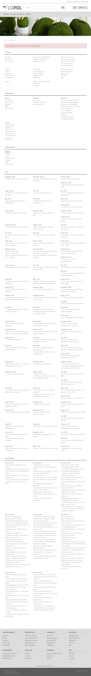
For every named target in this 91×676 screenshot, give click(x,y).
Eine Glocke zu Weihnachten (42, 364)
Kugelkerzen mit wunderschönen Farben (71, 449)
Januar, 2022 (65, 241)
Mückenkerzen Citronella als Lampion (17, 267)
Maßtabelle (36, 77)
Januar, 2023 (9, 211)
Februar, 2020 (9, 321)
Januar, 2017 (9, 432)
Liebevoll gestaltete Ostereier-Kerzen (17, 227)
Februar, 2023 (65, 205)
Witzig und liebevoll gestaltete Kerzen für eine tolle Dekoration (45, 252)
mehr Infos (72, 659)
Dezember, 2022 (38, 211)
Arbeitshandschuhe (67, 108)
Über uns (8, 69)
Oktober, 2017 (9, 410)
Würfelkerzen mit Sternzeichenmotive (73, 434)
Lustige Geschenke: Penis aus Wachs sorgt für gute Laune (16, 310)
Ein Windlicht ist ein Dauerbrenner (72, 207)
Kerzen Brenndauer (39, 71)
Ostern (7, 162)
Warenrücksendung (67, 65)
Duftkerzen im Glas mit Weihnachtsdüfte (68, 260)
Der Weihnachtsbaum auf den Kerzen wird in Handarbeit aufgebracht (17, 298)
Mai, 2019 (8, 345)
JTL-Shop (84, 671)
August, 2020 (65, 295)
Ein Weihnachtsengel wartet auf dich (73, 297)
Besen (7, 106)
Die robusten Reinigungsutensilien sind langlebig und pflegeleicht (72, 367)
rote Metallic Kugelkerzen (14, 339)
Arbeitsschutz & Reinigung (69, 104)
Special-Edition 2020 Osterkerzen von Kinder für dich (45, 298)
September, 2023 (66, 183)
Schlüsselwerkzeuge (67, 119)
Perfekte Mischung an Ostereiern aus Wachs (17, 435)
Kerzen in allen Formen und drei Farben (46, 448)
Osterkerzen (9, 137)
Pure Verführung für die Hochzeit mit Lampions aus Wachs (17, 405)
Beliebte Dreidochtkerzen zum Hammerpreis (42, 202)
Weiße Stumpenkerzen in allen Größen (73, 412)
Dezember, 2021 (10, 249)
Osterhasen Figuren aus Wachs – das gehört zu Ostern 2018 (73, 391)
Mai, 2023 (8, 199)
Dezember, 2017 (38, 402)
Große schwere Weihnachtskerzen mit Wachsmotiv (17, 282)
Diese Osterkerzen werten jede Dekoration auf (15, 202)
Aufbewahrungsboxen (39, 102)
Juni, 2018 (64, 380)
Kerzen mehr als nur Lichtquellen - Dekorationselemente (72, 383)
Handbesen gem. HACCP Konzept (44, 309)
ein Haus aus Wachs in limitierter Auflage (43, 244)
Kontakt (7, 71)
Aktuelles (36, 86)
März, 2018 (64, 388)
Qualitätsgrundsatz (67, 69)
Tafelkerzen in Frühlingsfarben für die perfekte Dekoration (73, 274)
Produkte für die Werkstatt (41, 57)
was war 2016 (9, 463)
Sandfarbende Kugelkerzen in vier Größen (44, 435)
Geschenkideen (9, 158)
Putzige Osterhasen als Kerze (15, 374)
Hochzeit (7, 160)
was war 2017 (37, 463)
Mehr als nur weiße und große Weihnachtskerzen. (70, 310)
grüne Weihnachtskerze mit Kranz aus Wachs (73, 375)
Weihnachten (9, 164)
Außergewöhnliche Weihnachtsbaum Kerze (72, 186)
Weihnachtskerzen (11, 135)
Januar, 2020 (37, 321)
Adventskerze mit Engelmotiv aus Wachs (71, 332)
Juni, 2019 (64, 337)
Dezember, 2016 (38, 432)
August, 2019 (9, 337)
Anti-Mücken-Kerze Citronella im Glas (45, 426)
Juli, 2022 (64, 225)
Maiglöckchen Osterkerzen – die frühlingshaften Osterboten (43, 395)
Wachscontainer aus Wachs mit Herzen (18, 412)
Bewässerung (9, 102)
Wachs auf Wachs (38, 73)
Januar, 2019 (9, 362)
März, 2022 (8, 241)
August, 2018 (37, 372)
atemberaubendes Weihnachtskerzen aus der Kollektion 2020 (45, 324)
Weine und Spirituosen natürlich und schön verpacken (17, 256)
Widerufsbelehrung (67, 71)
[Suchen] (43, 7)
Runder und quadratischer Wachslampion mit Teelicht (69, 324)
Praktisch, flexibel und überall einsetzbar (14, 439)
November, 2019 (10, 329)
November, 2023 (38, 177)
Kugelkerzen (9, 127)
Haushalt (12, 14)
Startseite (69, 1)
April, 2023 (36, 199)
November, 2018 (66, 362)
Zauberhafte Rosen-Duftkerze (71, 179)
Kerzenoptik (36, 83)
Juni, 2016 (64, 432)
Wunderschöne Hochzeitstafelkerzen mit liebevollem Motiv (44, 312)
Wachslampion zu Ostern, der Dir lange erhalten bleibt (45, 268)
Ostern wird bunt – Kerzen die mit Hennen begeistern (16, 244)
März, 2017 (36, 424)
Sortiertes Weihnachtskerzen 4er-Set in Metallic (45, 180)
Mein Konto (76, 1)
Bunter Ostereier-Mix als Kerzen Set (73, 213)
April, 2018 (36, 388)
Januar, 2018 (9, 402)
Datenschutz (65, 73)
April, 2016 (8, 446)
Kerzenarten (37, 69)
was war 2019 (9, 514)
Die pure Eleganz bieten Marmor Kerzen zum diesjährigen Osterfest (71, 349)
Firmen (7, 156)
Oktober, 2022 (65, 217)
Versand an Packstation (68, 61)
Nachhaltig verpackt (67, 63)
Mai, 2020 (36, 307)
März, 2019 (64, 345)
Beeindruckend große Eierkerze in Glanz (44, 214)
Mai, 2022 (36, 233)
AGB (62, 77)
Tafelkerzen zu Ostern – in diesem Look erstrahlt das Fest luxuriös (17, 365)
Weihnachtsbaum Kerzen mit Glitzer (73, 303)
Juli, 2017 (64, 416)
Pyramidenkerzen (10, 131)
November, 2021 (38, 249)
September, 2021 (66, 257)
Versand (53, 666)
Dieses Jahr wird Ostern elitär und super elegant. (72, 282)
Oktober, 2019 (37, 329)
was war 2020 (37, 514)
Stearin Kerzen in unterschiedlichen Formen (72, 441)
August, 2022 (37, 225)
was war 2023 (37, 572)
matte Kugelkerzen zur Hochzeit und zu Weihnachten (16, 349)
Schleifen (64, 115)
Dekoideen (8, 154)
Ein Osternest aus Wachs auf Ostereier (74, 267)
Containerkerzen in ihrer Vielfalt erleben (71, 220)
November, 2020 (66, 287)
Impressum (8, 73)
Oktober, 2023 (65, 177)
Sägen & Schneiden (67, 112)
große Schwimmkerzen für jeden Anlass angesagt (43, 228)
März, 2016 (36, 446)
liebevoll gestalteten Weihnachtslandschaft (12, 252)
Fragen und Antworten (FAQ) (42, 81)
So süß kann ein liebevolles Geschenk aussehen (17, 194)
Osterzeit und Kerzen (40, 374)
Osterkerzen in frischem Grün (43, 193)
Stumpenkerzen (10, 125)
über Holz (71, 656)
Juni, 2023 (64, 191)
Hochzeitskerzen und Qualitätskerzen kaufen (73, 405)
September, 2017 (38, 410)
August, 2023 (9, 191)
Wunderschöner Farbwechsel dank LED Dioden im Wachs (45, 332)
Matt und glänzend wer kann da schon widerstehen (73, 194)
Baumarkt (20, 14)
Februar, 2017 (65, 424)
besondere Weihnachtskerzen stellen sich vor (72, 419)
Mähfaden (8, 104)
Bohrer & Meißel (66, 110)
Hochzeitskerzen (10, 133)
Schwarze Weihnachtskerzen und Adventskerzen (43, 353)
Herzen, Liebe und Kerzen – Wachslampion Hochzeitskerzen (70, 427)
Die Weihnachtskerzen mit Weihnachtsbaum (41, 413)
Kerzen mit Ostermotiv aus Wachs (16, 213)
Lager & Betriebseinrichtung (69, 100)
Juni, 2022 (8, 233)
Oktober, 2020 (9, 295)
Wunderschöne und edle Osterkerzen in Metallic (72, 236)
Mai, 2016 (64, 438)
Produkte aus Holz (38, 61)
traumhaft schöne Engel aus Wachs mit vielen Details (73, 244)
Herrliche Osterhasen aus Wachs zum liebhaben (45, 256)
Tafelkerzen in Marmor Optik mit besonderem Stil (43, 349)
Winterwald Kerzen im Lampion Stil (72, 398)
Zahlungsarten (9, 77)
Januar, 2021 (9, 287)
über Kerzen (72, 653)
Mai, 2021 (64, 271)
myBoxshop (28, 658)
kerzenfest (28, 656)
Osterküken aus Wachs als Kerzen (72, 201)
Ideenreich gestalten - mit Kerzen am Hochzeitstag (17, 449)
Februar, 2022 (37, 241)
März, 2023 (64, 199)
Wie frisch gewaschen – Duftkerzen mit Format (72, 228)
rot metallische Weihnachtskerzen (44, 289)
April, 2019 (36, 345)
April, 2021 (8, 279)
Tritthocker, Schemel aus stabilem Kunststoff (44, 391)
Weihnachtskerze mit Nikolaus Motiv (73, 317)
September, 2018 (10, 372)
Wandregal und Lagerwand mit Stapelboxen (15, 427)
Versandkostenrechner (68, 59)
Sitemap (63, 75)
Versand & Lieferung (67, 57)
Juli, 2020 (64, 301)
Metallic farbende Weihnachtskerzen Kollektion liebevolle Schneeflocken (44, 282)
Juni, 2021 (64, 265)
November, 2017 (66, 402)
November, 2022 (66, 211)
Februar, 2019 (65, 354)
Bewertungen (9, 75)
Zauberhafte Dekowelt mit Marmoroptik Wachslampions (70, 340)
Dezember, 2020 (38, 287)
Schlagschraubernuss (67, 117)
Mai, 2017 (8, 424)
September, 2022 (10, 225)
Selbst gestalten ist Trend (41, 404)
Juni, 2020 (8, 307)
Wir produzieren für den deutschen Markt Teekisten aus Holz (44, 377)
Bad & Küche (37, 100)
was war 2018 (65, 463)
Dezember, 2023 (10, 177)
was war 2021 (65, 514)
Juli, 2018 (64, 372)
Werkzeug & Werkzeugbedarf (70, 102)
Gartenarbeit (9, 100)
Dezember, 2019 (66, 321)
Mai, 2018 (8, 388)
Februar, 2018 (65, 396)
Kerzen (27, 14)
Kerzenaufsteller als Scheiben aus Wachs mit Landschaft (71, 252)
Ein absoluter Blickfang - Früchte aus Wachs (17, 236)
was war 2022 (9, 572)
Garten (5, 14)
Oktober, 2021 (65, 249)
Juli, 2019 (36, 337)
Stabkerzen (8, 129)
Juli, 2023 (36, 191)
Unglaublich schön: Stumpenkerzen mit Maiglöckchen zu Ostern (17, 391)
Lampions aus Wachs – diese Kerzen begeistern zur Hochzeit (44, 340)
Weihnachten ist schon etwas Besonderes (14, 324)
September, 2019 (66, 329)
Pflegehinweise (37, 75)
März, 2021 (36, 279)
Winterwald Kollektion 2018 (70, 364)
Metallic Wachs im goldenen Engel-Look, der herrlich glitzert (72, 290)
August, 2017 (65, 410)
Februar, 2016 (65, 446)
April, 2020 (64, 307)
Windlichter (8, 139)
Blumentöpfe (9, 108)
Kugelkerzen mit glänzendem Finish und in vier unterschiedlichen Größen (16, 332)
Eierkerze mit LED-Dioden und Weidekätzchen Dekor (70, 357)
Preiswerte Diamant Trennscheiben (16, 179)
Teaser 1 (7, 81)
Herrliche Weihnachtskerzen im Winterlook (15, 290)
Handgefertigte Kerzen (40, 59)
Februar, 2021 (65, 279)
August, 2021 (9, 265)
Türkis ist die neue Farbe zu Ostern (44, 235)
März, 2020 (64, 315)
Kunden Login (84, 1)
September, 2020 (38, 295)
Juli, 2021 (36, 265)
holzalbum (27, 653)
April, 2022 (64, 233)
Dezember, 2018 (38, 362)
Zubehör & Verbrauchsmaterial (70, 106)
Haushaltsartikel (38, 104)
